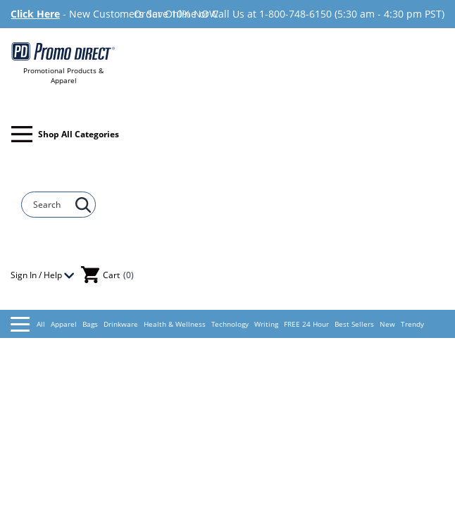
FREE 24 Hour (306, 324)
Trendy (412, 324)
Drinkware (121, 324)
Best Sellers (354, 324)
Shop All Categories (65, 134)
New (387, 324)
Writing (266, 324)
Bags (90, 324)
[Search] (51, 204)
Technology (230, 324)
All (28, 324)
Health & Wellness (175, 324)
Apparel (64, 324)
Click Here (35, 13)
